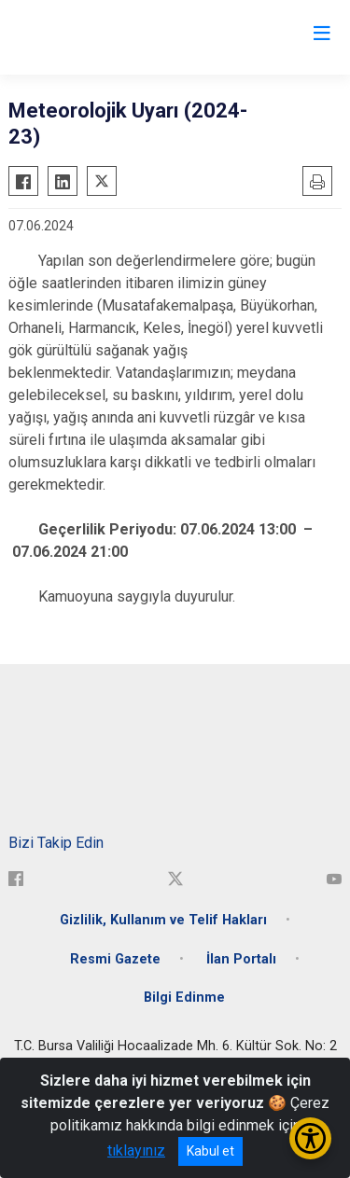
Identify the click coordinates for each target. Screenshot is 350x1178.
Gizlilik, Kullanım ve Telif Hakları (163, 920)
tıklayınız (136, 1150)
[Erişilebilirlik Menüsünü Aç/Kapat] (310, 1138)
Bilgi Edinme (184, 997)
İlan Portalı (241, 959)
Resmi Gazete (115, 959)
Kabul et (210, 1150)
